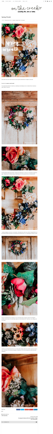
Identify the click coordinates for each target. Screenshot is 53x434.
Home (3, 1)
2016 (40, 131)
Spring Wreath (42, 115)
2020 (40, 100)
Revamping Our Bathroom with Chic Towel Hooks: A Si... (45, 117)
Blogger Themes (34, 431)
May (41, 111)
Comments (23, 20)
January (41, 127)
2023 (40, 96)
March (41, 114)
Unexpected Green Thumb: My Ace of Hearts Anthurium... (45, 120)
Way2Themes (25, 431)
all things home (17, 1)
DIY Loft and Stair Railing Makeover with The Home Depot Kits (44, 77)
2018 (40, 128)
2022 (40, 97)
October (41, 105)
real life (25, 1)
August (41, 107)
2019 (40, 101)
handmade (14, 20)
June (41, 110)
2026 (40, 92)
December (42, 102)
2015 (40, 132)
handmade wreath (18, 20)
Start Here (8, 1)
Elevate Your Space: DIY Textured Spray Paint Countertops (44, 65)
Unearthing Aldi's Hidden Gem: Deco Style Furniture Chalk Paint (44, 83)
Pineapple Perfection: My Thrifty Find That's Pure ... (45, 124)
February (42, 126)
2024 (40, 95)
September (42, 106)
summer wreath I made (10, 80)
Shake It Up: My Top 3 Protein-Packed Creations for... (45, 122)
